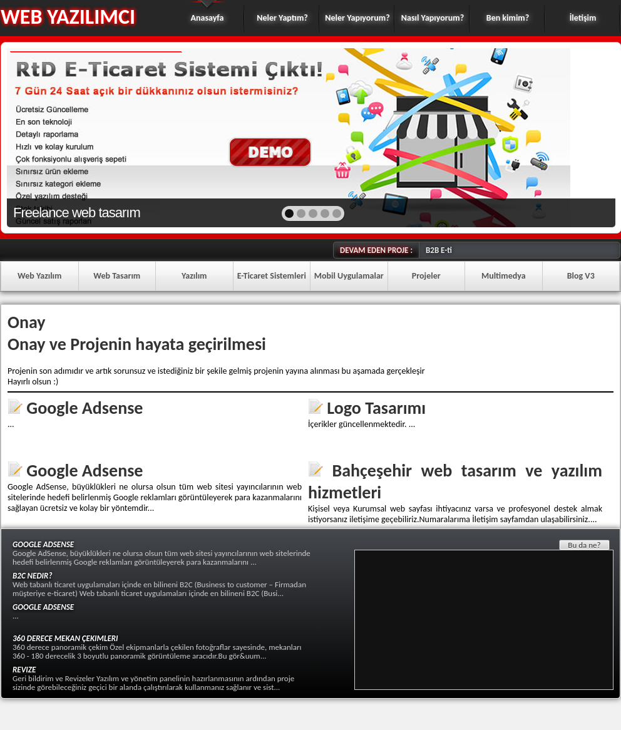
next (578, 136)
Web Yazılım (39, 275)
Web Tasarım (116, 275)
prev (43, 136)
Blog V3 (581, 275)
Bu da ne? (584, 545)
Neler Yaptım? (282, 18)
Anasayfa (207, 18)
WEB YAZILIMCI (68, 16)
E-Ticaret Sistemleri (271, 275)
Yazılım (194, 275)
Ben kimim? (507, 18)
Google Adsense (84, 408)
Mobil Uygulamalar (349, 275)
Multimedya (503, 275)
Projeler (426, 275)
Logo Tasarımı (376, 408)
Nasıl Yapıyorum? (432, 18)
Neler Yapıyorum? (357, 18)
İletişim (583, 18)
